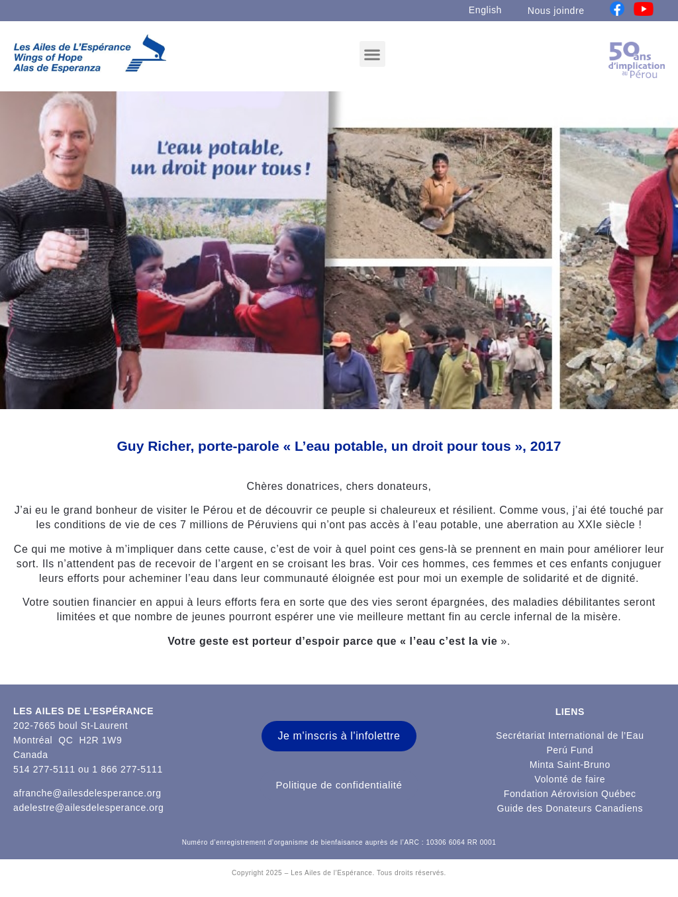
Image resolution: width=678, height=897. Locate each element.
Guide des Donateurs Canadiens (570, 808)
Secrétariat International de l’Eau (570, 735)
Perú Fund (569, 750)
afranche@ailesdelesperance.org (87, 793)
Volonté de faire (569, 779)
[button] (372, 54)
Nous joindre (556, 10)
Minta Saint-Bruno (570, 764)
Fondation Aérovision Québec (570, 793)
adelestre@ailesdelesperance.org (88, 807)
